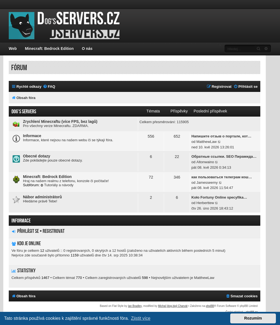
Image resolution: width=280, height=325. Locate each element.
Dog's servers (23, 111)
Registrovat (54, 231)
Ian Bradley (135, 305)
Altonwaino (205, 162)
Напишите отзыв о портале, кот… (221, 136)
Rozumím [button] (253, 318)
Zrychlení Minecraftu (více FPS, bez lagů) (60, 121)
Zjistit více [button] (140, 318)
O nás (87, 48)
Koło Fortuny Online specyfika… (219, 197)
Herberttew (205, 203)
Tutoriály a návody (57, 185)
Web (13, 48)
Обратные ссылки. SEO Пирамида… (223, 156)
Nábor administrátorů (42, 197)
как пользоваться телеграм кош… (221, 177)
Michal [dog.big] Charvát (173, 305)
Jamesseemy (207, 182)
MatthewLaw (206, 142)
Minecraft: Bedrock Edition (49, 48)
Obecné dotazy (36, 156)
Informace (32, 136)
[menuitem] (49, 87)
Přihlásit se (28, 231)
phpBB (210, 305)
